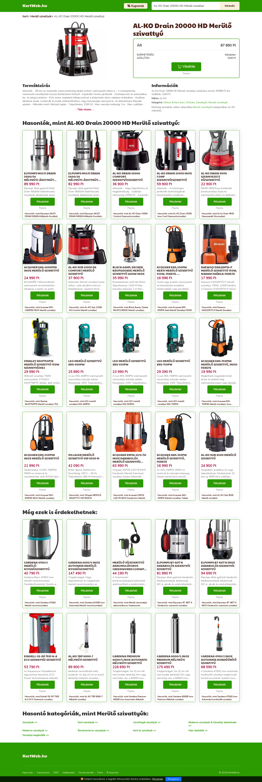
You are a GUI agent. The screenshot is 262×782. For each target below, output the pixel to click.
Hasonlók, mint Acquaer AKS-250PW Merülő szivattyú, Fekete (172, 497)
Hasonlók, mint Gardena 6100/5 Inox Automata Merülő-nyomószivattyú (87, 604)
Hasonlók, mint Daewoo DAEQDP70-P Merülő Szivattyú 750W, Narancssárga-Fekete (216, 310)
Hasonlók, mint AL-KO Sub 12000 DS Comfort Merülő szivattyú (85, 309)
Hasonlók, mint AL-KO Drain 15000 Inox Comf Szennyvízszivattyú (174, 215)
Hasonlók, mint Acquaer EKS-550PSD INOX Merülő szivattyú (39, 497)
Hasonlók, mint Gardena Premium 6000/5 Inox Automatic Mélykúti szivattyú (129, 699)
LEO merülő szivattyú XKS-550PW (129, 362)
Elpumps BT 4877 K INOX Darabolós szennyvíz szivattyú (218, 565)
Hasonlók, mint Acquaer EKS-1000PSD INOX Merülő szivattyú (40, 309)
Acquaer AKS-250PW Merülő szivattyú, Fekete (172, 458)
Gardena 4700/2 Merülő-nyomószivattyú (37, 565)
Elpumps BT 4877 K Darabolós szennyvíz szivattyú (173, 565)
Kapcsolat (27, 772)
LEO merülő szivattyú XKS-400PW (85, 362)
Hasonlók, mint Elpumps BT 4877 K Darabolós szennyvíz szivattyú (174, 604)
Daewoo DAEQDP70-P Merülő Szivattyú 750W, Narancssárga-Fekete (219, 270)
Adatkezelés (68, 772)
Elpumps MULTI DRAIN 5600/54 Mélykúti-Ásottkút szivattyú (40, 178)
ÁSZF (56, 772)
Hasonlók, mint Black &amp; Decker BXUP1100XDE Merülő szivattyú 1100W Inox (130, 310)
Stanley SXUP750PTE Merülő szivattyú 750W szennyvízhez (41, 364)
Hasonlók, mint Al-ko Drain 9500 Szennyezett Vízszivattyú (218, 215)
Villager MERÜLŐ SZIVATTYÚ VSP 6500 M (83, 456)
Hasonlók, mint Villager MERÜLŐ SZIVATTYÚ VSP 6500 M (85, 497)
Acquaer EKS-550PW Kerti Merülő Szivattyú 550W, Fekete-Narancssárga (175, 272)
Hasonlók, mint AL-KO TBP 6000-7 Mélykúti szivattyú (86, 698)
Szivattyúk (201, 102)
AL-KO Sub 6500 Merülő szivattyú (218, 456)
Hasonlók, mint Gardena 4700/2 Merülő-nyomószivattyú (40, 604)
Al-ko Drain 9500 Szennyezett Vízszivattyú (214, 176)
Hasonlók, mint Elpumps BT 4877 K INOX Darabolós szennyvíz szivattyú (219, 604)
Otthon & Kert (171, 102)
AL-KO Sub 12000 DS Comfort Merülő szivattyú (82, 270)
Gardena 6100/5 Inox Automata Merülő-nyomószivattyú (84, 565)
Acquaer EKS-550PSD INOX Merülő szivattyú (41, 456)
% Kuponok (112, 772)
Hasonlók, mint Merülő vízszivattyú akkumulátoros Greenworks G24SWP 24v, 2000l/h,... (130, 605)
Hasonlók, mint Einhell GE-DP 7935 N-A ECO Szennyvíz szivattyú (42, 698)
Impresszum (43, 772)
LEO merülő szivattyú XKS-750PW (173, 362)
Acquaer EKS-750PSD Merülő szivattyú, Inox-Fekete (219, 364)
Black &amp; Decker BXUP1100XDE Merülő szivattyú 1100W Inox (129, 270)
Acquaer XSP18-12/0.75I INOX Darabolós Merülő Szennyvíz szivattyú (129, 460)
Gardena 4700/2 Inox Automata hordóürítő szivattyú (219, 659)
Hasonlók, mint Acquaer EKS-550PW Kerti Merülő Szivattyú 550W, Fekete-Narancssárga (174, 310)
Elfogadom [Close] (173, 779)
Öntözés (190, 102)
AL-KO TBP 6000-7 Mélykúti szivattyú (83, 657)
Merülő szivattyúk (218, 102)
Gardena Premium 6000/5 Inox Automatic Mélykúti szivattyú (130, 659)
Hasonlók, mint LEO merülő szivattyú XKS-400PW (82, 403)
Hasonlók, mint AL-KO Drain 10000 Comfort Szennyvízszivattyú (130, 215)
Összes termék (85, 772)
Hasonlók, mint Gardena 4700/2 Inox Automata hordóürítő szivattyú (219, 698)
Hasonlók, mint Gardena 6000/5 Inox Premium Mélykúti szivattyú (175, 698)
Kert (182, 102)
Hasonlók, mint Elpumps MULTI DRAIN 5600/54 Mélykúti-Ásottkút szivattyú (41, 216)
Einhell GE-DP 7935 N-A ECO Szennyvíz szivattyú (42, 657)
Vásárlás (186, 66)
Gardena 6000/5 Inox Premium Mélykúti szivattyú (173, 659)
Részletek (42, 202)
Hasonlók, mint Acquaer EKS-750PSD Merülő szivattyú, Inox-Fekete (217, 404)
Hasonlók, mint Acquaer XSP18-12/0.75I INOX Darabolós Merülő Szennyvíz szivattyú (129, 498)
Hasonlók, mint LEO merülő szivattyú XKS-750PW (170, 403)
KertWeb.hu (34, 5)
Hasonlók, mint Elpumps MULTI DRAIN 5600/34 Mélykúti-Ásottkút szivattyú (85, 216)
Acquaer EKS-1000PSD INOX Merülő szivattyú (41, 268)
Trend (100, 772)
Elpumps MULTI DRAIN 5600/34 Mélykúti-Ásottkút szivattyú (84, 178)
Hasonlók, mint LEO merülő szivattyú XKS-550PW (126, 403)
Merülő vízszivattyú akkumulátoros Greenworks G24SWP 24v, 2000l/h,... (128, 567)
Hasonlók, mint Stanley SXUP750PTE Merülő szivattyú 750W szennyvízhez (42, 404)
